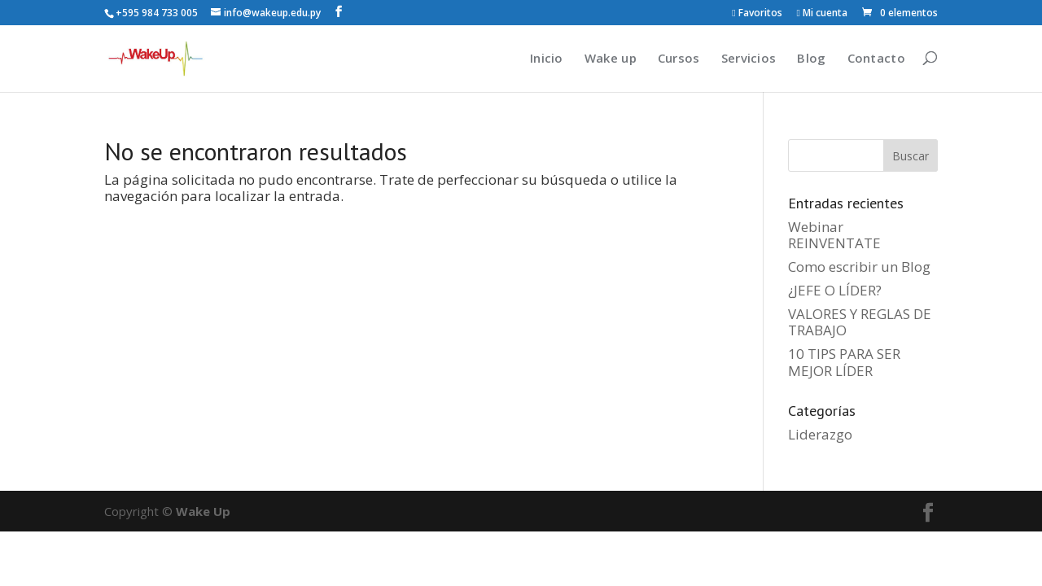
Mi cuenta (822, 14)
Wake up (610, 58)
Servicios (749, 58)
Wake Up (203, 511)
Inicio (546, 58)
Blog (811, 58)
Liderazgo (820, 434)
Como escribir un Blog (859, 266)
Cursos (679, 58)
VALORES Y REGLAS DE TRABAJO (859, 321)
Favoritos (757, 14)
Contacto (876, 58)
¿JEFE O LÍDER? (835, 290)
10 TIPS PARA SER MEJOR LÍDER (844, 361)
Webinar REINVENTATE (834, 234)
